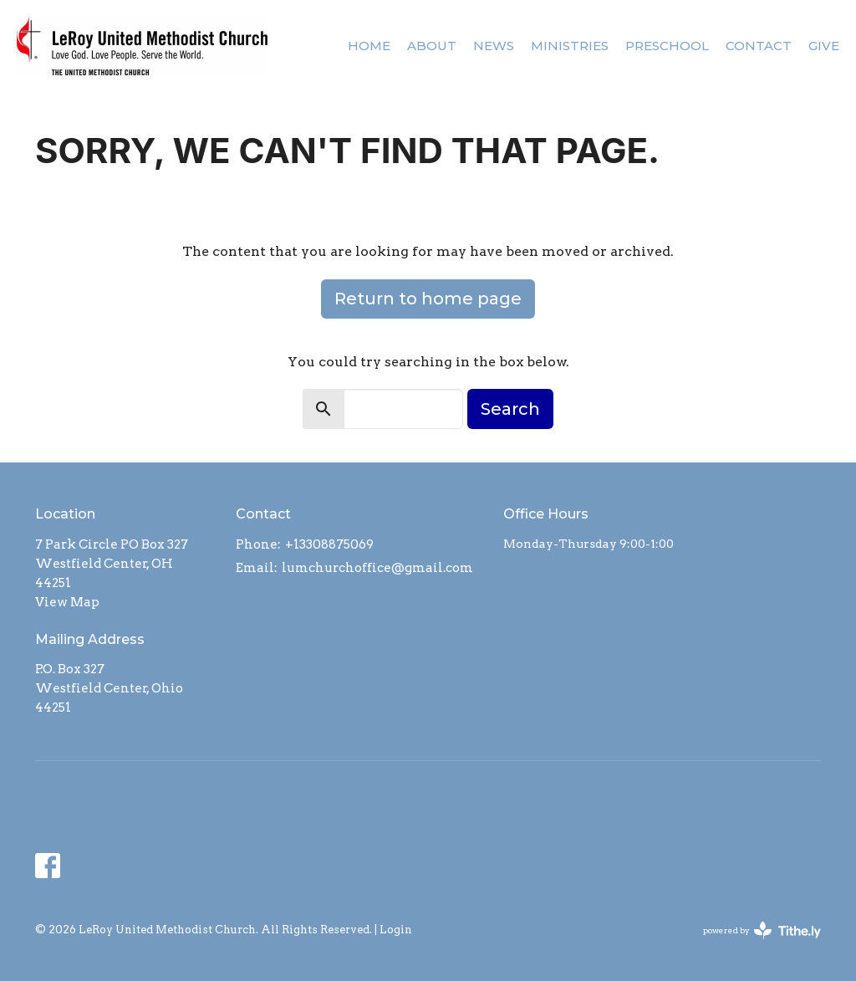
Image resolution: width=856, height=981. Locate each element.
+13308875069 (329, 544)
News (493, 46)
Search (510, 409)
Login (396, 929)
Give (823, 46)
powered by (762, 930)
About (431, 46)
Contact (759, 46)
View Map (67, 602)
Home (369, 46)
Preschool (667, 46)
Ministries (570, 46)
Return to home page (428, 299)
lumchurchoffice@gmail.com (377, 567)
